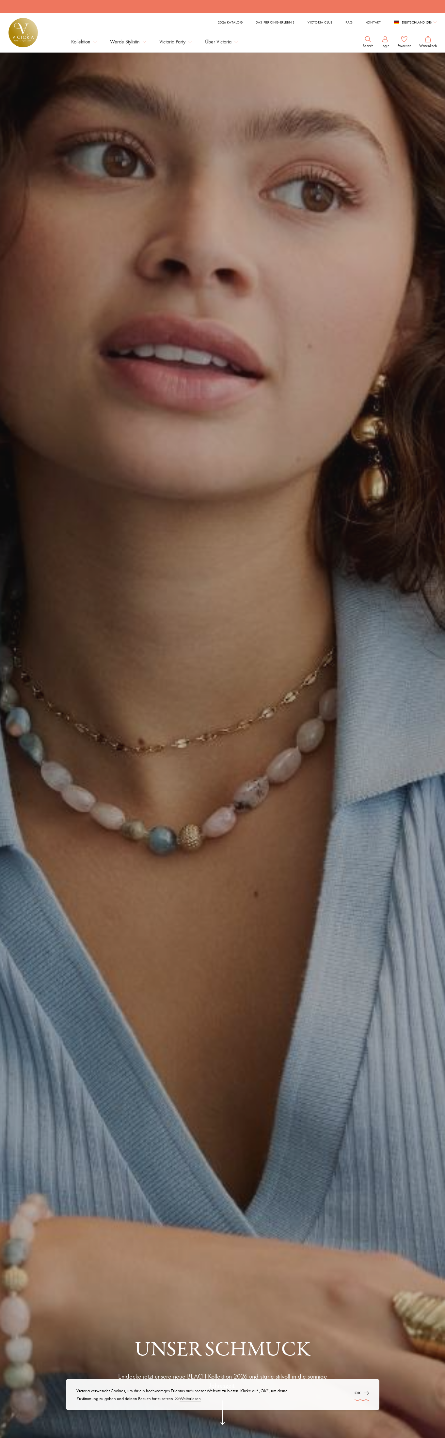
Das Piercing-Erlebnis (275, 22)
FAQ (349, 22)
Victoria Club (320, 22)
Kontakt (373, 22)
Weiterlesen (190, 1398)
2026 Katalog (230, 22)
